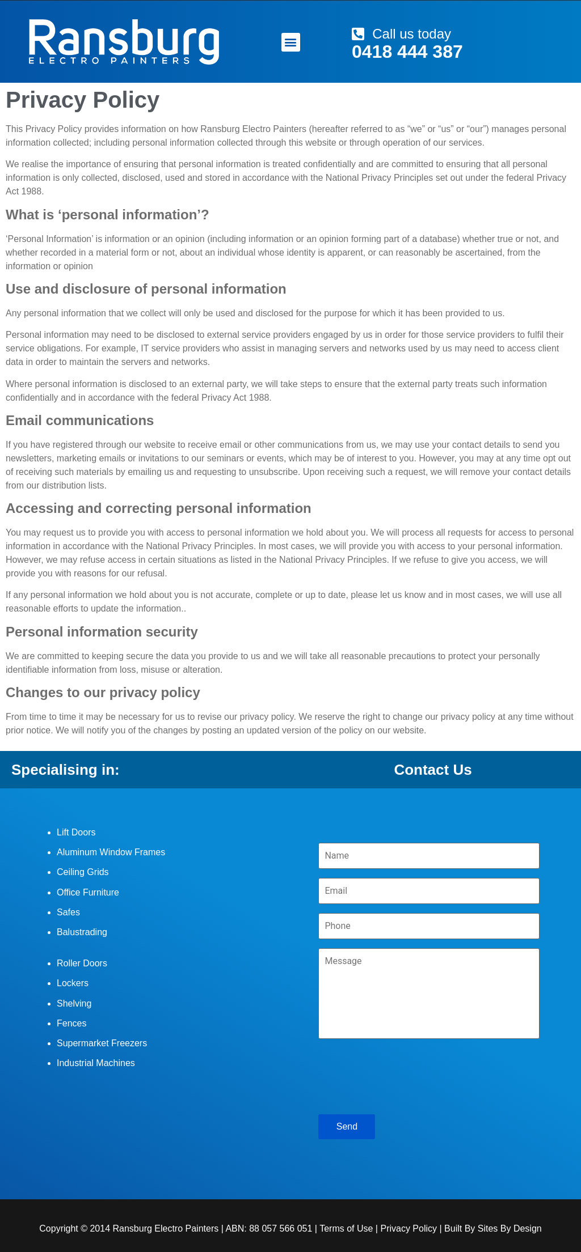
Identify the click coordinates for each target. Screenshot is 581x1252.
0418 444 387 (407, 51)
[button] (290, 42)
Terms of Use (346, 1228)
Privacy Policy (408, 1228)
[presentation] (404, 1074)
